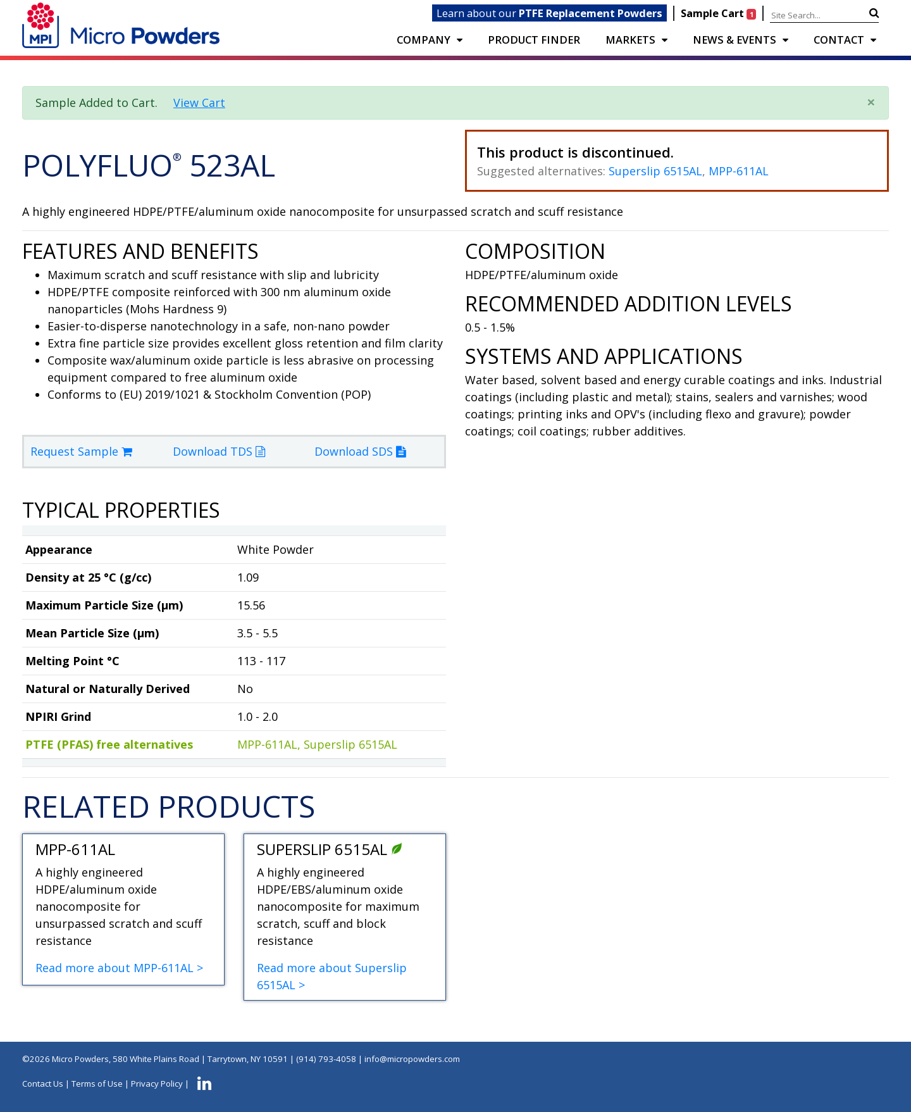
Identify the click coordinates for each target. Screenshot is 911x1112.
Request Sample (81, 451)
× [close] (871, 101)
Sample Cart (720, 13)
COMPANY (423, 39)
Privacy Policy (157, 1083)
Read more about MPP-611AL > (119, 967)
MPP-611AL (739, 170)
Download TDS (219, 451)
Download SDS (360, 451)
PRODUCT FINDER (534, 39)
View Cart (199, 102)
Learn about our (549, 13)
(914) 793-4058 (326, 1059)
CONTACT (839, 39)
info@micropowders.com (412, 1059)
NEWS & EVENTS (734, 39)
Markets (630, 39)
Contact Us (42, 1083)
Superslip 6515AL (655, 170)
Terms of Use (97, 1083)
